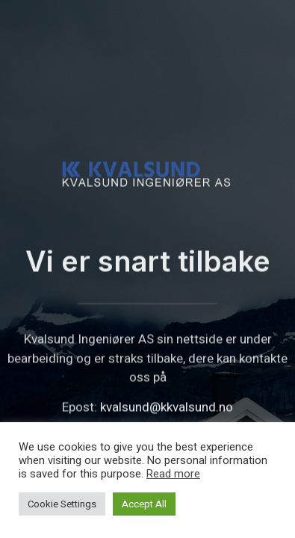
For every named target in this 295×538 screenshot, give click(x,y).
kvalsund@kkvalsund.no (166, 415)
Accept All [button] (144, 504)
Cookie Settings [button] (62, 504)
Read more (173, 474)
